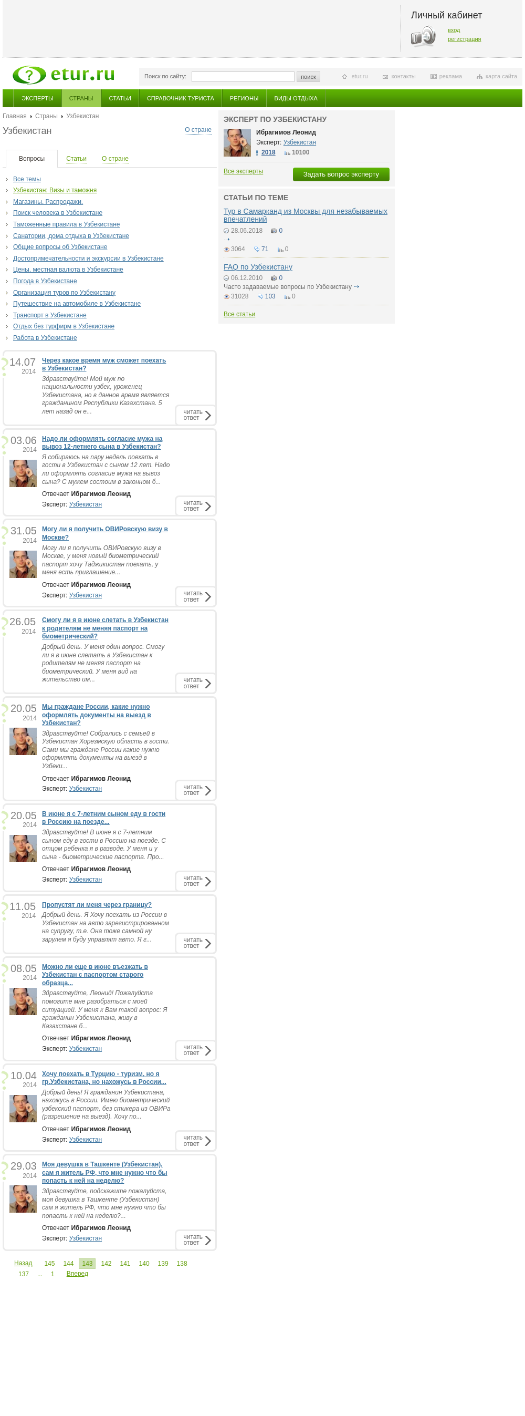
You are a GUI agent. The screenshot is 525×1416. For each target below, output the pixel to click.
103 (270, 296)
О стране (198, 129)
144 (68, 1263)
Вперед (77, 1273)
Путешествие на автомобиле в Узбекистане (77, 303)
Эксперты (38, 98)
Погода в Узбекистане (45, 281)
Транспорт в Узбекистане (50, 315)
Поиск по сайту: (165, 76)
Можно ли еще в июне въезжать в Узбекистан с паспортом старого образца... (95, 975)
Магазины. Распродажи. (48, 201)
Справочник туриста (180, 98)
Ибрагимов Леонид (286, 132)
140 (144, 1263)
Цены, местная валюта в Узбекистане (68, 269)
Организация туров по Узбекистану (64, 292)
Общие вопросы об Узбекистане (60, 247)
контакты (404, 76)
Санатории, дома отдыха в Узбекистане (71, 236)
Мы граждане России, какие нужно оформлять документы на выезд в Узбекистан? (96, 715)
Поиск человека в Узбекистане (57, 212)
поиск (308, 77)
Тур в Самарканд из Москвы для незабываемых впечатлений (305, 215)
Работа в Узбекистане (45, 338)
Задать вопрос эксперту (341, 174)
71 (264, 249)
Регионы (244, 98)
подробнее (227, 239)
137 (23, 1274)
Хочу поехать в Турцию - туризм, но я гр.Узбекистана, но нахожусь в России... (104, 1078)
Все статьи (239, 314)
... (40, 1274)
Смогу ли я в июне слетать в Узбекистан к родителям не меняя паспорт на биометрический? (105, 628)
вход (454, 30)
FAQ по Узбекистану (258, 267)
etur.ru (359, 76)
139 (163, 1263)
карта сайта (501, 76)
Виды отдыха (296, 98)
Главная (15, 116)
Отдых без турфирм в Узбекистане (63, 326)
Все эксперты (243, 171)
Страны (81, 98)
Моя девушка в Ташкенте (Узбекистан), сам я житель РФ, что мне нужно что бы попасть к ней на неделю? (104, 1172)
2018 (268, 152)
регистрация (464, 39)
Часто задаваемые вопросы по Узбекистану (288, 287)
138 (182, 1263)
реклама (450, 76)
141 (125, 1263)
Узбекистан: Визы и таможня (55, 190)
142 (106, 1263)
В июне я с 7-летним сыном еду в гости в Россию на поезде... (103, 818)
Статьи (120, 98)
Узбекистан (85, 504)
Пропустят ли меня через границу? (97, 904)
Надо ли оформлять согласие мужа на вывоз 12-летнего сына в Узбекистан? (102, 443)
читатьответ (193, 414)
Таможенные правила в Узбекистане (66, 224)
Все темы (27, 179)
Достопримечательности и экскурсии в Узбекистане (88, 258)
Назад (23, 1263)
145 (49, 1263)
